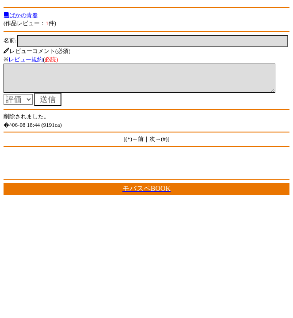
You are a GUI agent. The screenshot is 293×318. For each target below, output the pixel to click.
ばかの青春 (21, 15)
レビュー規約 (25, 59)
